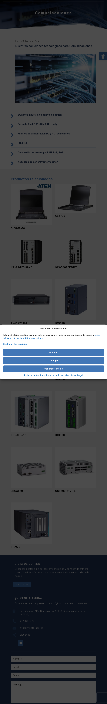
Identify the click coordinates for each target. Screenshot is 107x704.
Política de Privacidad (57, 375)
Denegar (53, 360)
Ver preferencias (53, 368)
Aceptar (53, 352)
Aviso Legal (77, 375)
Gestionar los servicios (15, 344)
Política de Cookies (34, 375)
